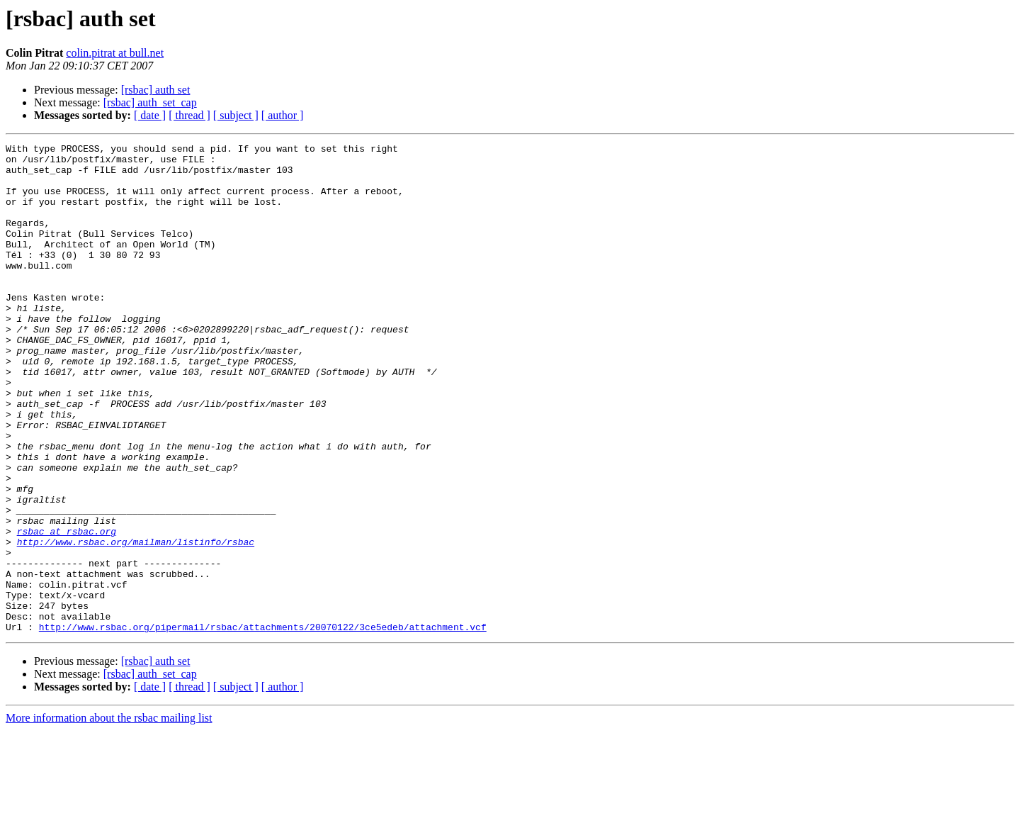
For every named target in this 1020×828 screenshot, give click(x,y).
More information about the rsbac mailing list (109, 816)
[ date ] (150, 115)
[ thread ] (189, 115)
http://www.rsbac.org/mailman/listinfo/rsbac (135, 622)
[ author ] (282, 115)
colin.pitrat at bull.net (115, 53)
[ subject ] (236, 115)
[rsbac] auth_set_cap (150, 102)
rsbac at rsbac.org (66, 609)
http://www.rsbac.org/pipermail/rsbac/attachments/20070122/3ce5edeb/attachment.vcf (263, 724)
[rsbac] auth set (156, 90)
